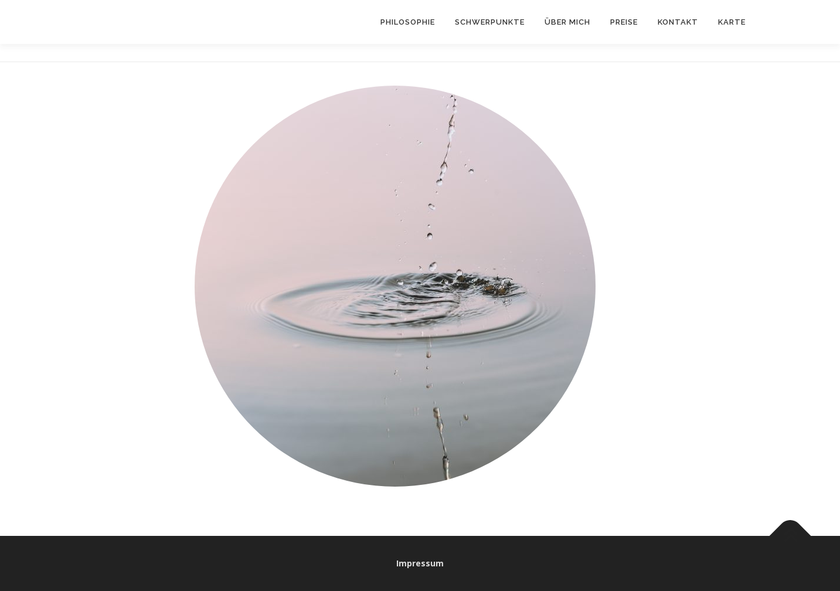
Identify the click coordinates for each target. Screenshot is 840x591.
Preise (624, 22)
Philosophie (407, 22)
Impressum (420, 563)
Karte (732, 22)
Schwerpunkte (490, 22)
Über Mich (567, 22)
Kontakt (678, 22)
